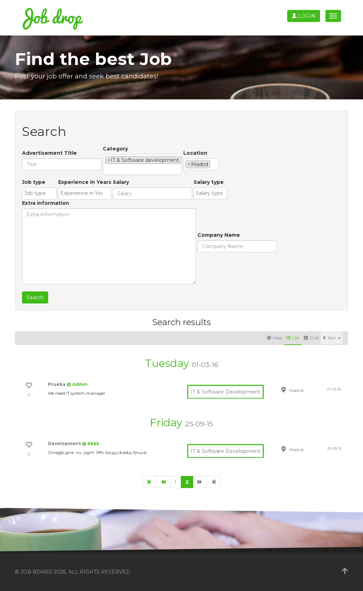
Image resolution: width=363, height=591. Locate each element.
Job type (33, 182)
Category (115, 149)
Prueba (57, 384)
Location (195, 153)
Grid (311, 337)
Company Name (218, 235)
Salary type (209, 182)
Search (35, 297)
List (293, 337)
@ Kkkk (90, 443)
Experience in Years (84, 182)
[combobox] (142, 164)
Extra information (45, 203)
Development (65, 443)
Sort (332, 337)
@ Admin (77, 384)
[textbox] (107, 169)
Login (303, 16)
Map (274, 337)
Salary (121, 182)
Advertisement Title (49, 153)
